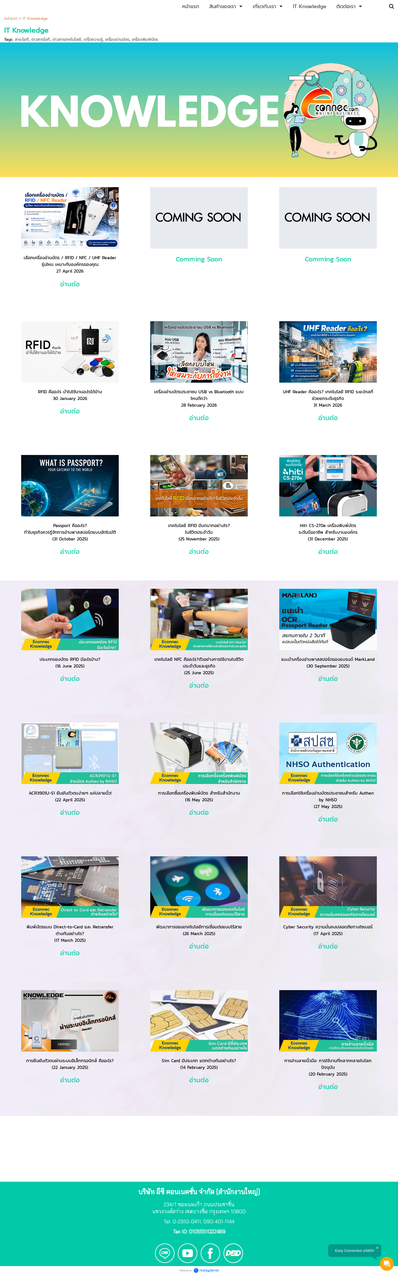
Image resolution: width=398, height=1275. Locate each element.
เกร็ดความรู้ (93, 39)
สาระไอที (22, 39)
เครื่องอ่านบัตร (117, 39)
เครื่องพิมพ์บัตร (145, 39)
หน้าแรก (11, 19)
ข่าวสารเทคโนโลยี (66, 39)
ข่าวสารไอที (40, 39)
